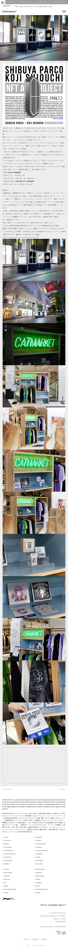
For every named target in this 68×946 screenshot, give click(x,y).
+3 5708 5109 (35, 939)
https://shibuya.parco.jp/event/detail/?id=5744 (21, 237)
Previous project (7, 789)
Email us (26, 939)
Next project (61, 789)
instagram (44, 939)
